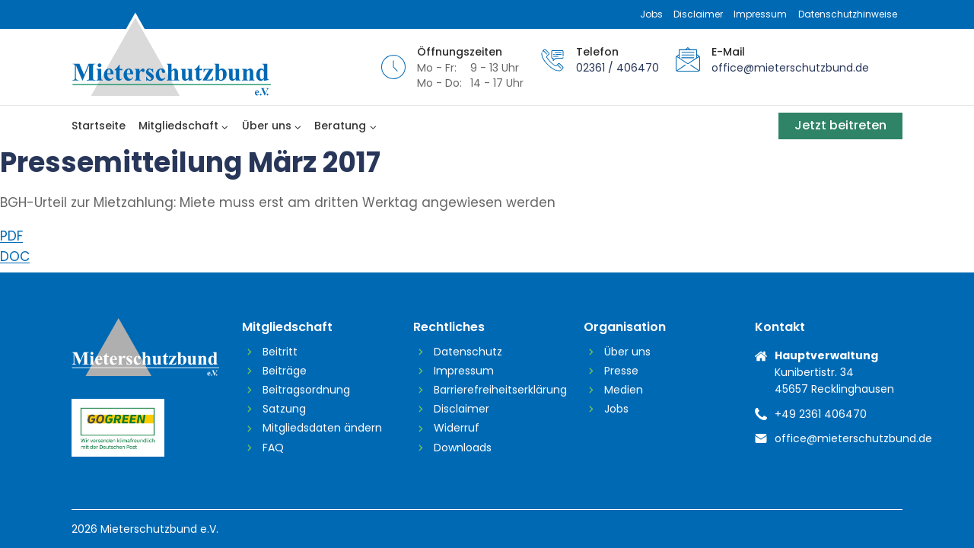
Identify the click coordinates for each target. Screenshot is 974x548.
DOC (15, 256)
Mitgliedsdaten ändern (322, 427)
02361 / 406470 (617, 67)
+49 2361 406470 (821, 414)
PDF (11, 236)
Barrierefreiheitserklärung (497, 389)
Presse (621, 370)
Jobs (651, 14)
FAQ (273, 447)
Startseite (99, 125)
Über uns (627, 351)
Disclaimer (698, 14)
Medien (623, 389)
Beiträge (285, 370)
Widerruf (456, 427)
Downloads (463, 447)
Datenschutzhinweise (847, 14)
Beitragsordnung (306, 389)
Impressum (760, 14)
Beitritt (280, 351)
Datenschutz (468, 351)
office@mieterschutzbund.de (790, 67)
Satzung (284, 408)
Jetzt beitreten (840, 125)
